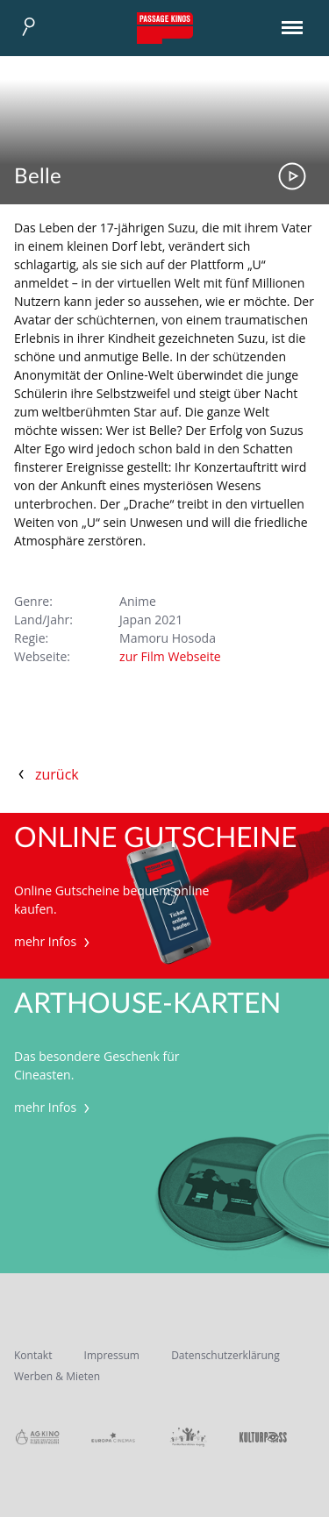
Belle (37, 177)
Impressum (111, 1355)
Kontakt (33, 1355)
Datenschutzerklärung (225, 1355)
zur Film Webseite (170, 656)
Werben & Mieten (57, 1376)
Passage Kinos (165, 28)
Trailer (292, 176)
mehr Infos (54, 941)
